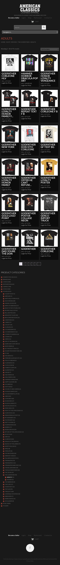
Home (3, 42)
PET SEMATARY (9, 417)
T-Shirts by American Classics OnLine (12, 559)
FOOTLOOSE (8, 365)
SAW (6, 436)
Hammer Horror (10, 379)
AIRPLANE (7, 296)
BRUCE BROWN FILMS (11, 317)
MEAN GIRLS (8, 408)
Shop (29, 18)
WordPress (36, 559)
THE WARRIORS (9, 482)
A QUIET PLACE (9, 293)
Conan (7, 336)
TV (3, 506)
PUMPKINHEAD (9, 425)
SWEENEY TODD (9, 455)
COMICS (5, 282)
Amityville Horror (11, 298)
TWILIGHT (8, 491)
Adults (9, 477)
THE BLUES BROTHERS (11, 470)
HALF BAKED (8, 374)
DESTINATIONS (7, 284)
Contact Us (48, 18)
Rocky (7, 434)
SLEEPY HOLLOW (9, 446)
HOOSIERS (8, 384)
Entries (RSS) (42, 559)
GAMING (5, 286)
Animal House (9, 303)
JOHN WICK (8, 398)
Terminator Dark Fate (12, 465)
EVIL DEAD (8, 355)
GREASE (7, 372)
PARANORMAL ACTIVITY (11, 415)
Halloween (8, 377)
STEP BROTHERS (9, 453)
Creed (7, 339)
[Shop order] (49, 49)
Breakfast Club (10, 315)
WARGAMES (8, 496)
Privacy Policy (30, 561)
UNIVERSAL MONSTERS (11, 494)
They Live (8, 484)
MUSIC (5, 503)
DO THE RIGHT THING (11, 348)
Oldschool (8, 413)
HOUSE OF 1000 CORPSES (12, 389)
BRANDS (5, 279)
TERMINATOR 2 (9, 463)
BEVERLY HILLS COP (10, 310)
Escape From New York (12, 351)
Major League (9, 405)
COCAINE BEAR (9, 329)
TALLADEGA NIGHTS (10, 458)
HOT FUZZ (8, 386)
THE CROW (8, 472)
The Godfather (23, 42)
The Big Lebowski (10, 467)
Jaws (6, 396)
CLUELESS (7, 327)
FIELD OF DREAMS (10, 360)
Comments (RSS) (52, 559)
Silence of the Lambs (11, 444)
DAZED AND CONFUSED (11, 344)
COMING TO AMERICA (11, 334)
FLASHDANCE (9, 363)
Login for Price (7, 83)
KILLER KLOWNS (9, 403)
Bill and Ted (8, 313)
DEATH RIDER (8, 346)
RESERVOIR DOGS (10, 429)
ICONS (5, 289)
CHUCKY (7, 324)
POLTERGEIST (8, 420)
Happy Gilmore (9, 382)
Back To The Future (11, 308)
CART (30, 21)
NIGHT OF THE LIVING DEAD (12, 410)
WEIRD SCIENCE (9, 498)
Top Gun (7, 489)
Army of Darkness (10, 305)
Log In (24, 18)
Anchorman (9, 301)
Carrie (7, 322)
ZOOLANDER (8, 501)
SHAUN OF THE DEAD (11, 441)
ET (5, 353)
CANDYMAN (8, 320)
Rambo (7, 427)
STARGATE (8, 451)
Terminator (8, 460)
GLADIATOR (8, 370)
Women (9, 479)
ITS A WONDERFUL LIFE (11, 394)
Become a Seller (13, 18)
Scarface (8, 439)
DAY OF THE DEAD (10, 341)
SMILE (6, 448)
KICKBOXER (8, 401)
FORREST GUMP (9, 367)
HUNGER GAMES (9, 391)
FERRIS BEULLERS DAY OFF (12, 358)
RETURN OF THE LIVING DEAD (13, 432)
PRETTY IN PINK (9, 422)
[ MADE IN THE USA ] (8, 277)
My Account (38, 18)
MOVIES (14, 42)
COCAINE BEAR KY (10, 332)
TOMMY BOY (8, 486)
